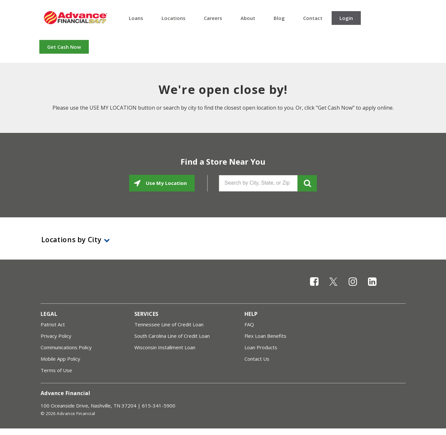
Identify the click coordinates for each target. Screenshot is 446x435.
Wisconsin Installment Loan (164, 347)
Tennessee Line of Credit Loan (169, 324)
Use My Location (166, 183)
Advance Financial (75, 17)
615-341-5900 (158, 405)
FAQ (249, 324)
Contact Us (256, 358)
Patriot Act (53, 324)
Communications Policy (66, 347)
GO (307, 183)
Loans (136, 18)
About (248, 18)
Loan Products (260, 347)
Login (346, 18)
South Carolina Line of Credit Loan (172, 336)
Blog (279, 18)
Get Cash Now (64, 47)
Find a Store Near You (223, 161)
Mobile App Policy (60, 358)
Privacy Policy (56, 336)
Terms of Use (56, 370)
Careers (213, 18)
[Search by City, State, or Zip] (258, 183)
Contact (312, 18)
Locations (173, 18)
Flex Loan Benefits (265, 336)
